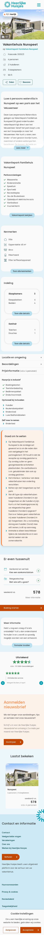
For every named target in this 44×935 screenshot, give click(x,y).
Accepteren (28, 930)
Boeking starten (11, 608)
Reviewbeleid (8, 899)
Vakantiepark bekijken (22, 215)
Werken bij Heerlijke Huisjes (14, 848)
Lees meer (21, 148)
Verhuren (8, 857)
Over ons (6, 844)
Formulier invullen (22, 645)
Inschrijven (11, 742)
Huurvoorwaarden (10, 885)
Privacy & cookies (10, 892)
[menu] (39, 4)
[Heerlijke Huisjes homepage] (15, 4)
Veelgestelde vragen (11, 836)
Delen (9, 82)
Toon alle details (22, 313)
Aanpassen (11, 930)
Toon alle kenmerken (22, 271)
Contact (6, 832)
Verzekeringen (8, 840)
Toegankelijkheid (9, 906)
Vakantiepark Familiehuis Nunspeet (22, 49)
